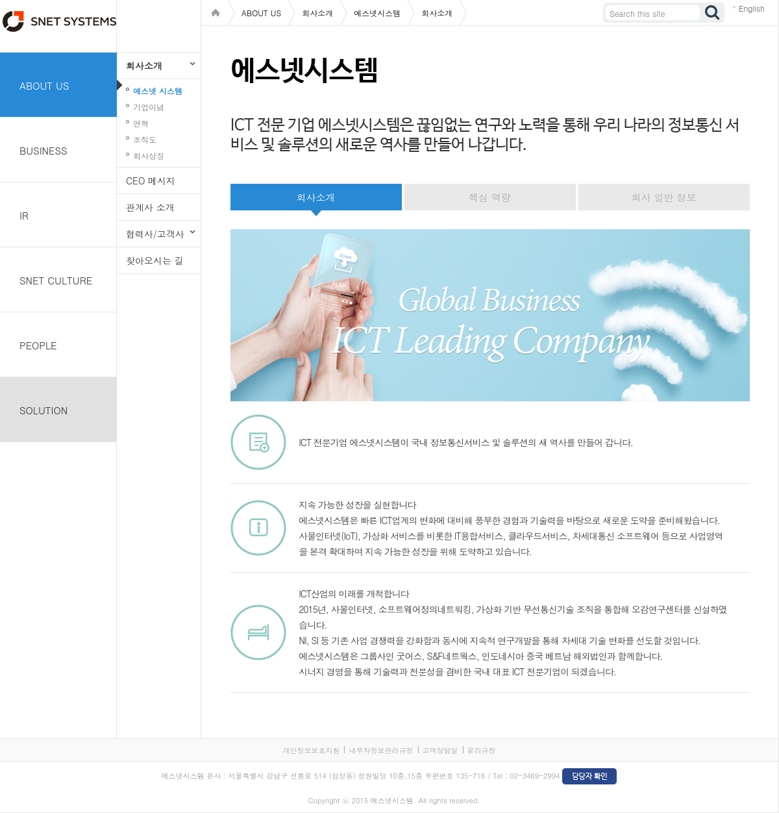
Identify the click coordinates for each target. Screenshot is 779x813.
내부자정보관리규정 (381, 750)
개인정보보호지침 (311, 750)
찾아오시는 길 (155, 260)
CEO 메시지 (150, 180)
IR (24, 215)
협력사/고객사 (155, 233)
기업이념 (148, 106)
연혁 (141, 123)
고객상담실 (440, 750)
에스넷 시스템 (157, 90)
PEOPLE (38, 345)
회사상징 (148, 155)
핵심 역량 (490, 197)
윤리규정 (481, 750)
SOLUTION (43, 410)
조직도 (144, 139)
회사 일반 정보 (663, 197)
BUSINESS (43, 150)
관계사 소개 (150, 207)
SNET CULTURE (55, 280)
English (752, 8)
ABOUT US (44, 85)
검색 (713, 13)
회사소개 (144, 65)
